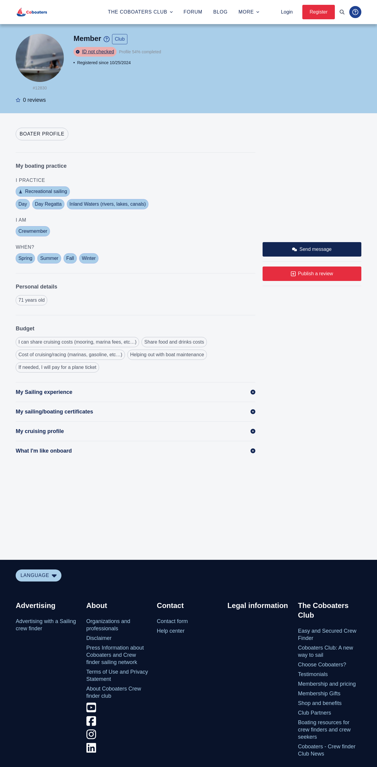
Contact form (172, 621)
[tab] (42, 134)
